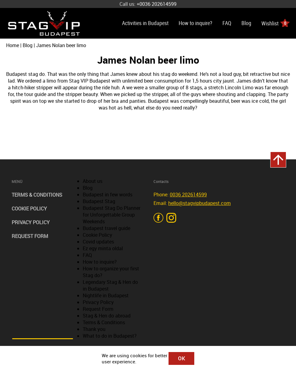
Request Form (30, 236)
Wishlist (275, 23)
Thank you (94, 329)
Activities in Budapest (145, 23)
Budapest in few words (107, 194)
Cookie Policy (29, 208)
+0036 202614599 (156, 4)
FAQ (226, 23)
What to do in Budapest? (110, 335)
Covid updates (98, 241)
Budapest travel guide (106, 228)
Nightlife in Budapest (106, 295)
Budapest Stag (99, 201)
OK (181, 358)
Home (12, 45)
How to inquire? (195, 23)
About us (92, 181)
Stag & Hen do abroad (107, 315)
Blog (246, 23)
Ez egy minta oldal (103, 248)
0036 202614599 (188, 194)
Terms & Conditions (37, 194)
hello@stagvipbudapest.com (199, 203)
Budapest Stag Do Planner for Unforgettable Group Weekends (111, 215)
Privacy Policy (31, 222)
